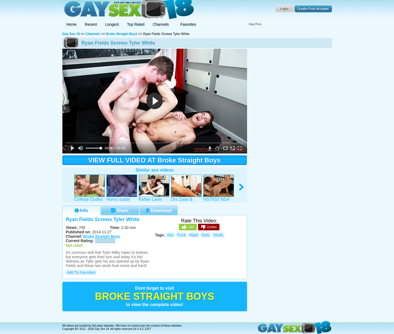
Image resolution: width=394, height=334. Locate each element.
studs (218, 235)
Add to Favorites (81, 272)
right (241, 187)
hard (193, 235)
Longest (112, 24)
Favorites (188, 24)
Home (71, 24)
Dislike (209, 227)
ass (170, 235)
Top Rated (135, 24)
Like (188, 227)
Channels (92, 34)
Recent (91, 24)
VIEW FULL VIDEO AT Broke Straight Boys (154, 160)
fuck (181, 235)
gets (206, 235)
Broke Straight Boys (121, 34)
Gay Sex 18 (128, 9)
